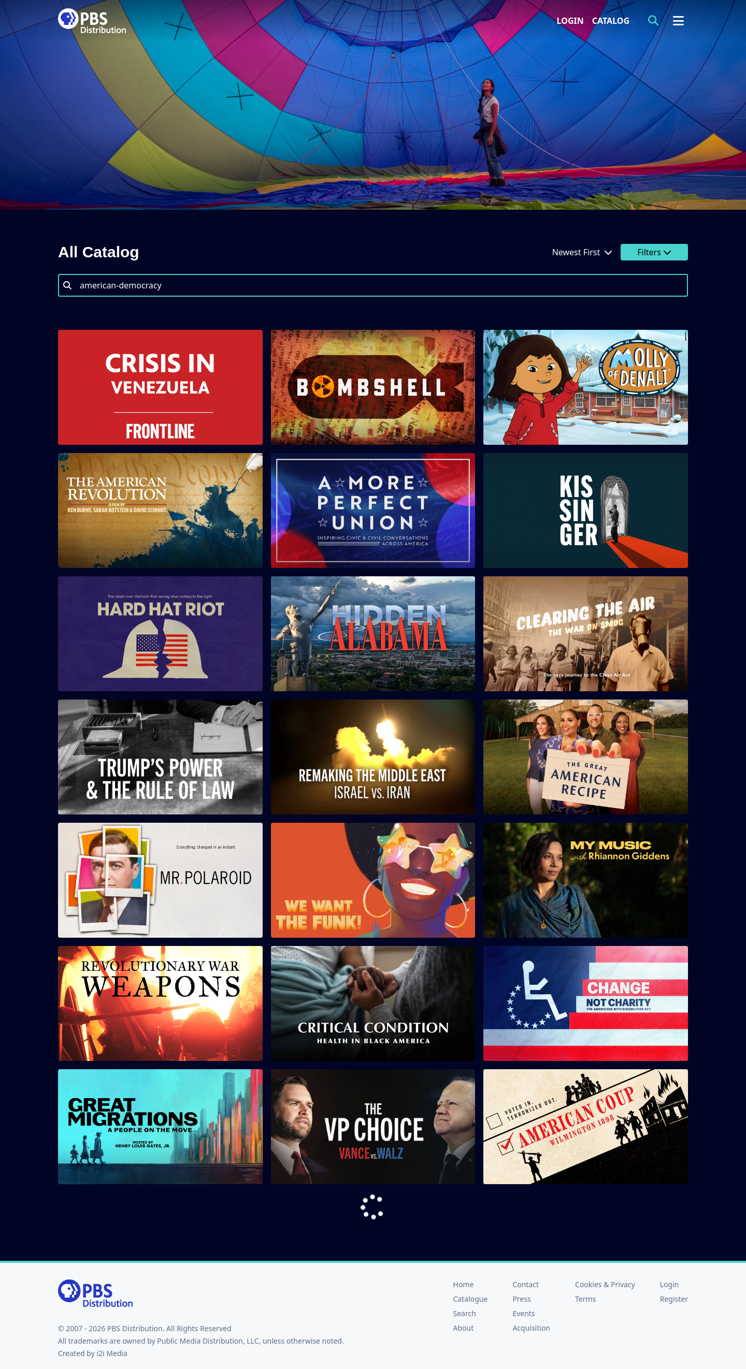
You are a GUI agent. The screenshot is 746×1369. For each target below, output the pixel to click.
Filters (654, 252)
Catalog (610, 20)
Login (570, 20)
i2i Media (111, 1353)
